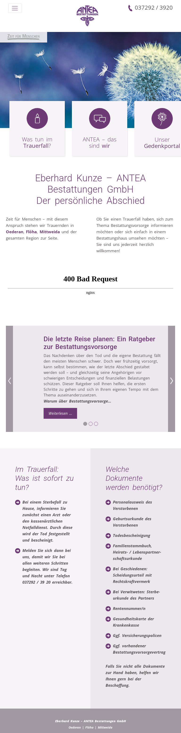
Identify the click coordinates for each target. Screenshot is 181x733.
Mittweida (50, 231)
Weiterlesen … (63, 413)
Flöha (31, 231)
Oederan (14, 231)
